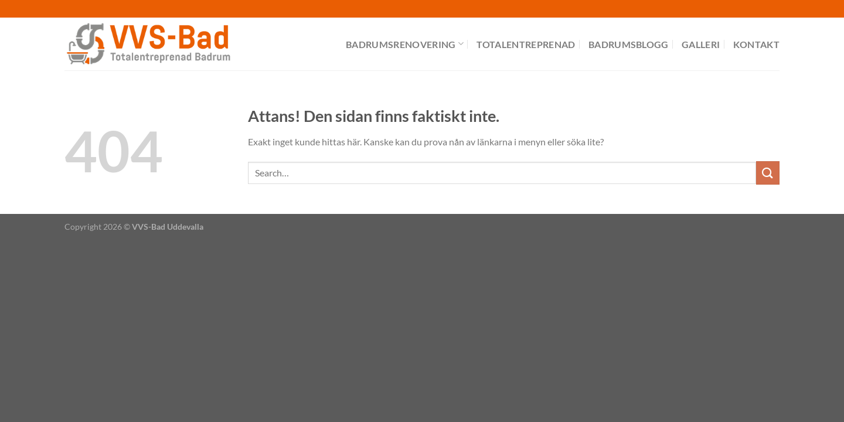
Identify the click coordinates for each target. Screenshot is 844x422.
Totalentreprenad (526, 44)
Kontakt (756, 44)
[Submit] (768, 172)
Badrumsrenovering (405, 43)
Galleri (701, 44)
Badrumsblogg (628, 44)
